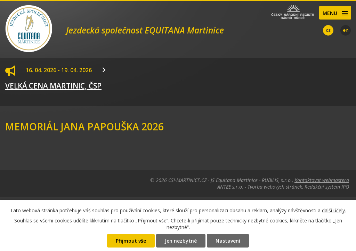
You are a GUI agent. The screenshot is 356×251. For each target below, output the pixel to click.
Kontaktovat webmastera (321, 180)
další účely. (334, 210)
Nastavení (228, 240)
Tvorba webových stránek (275, 186)
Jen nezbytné (181, 240)
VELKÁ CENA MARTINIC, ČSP (53, 86)
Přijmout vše (131, 240)
